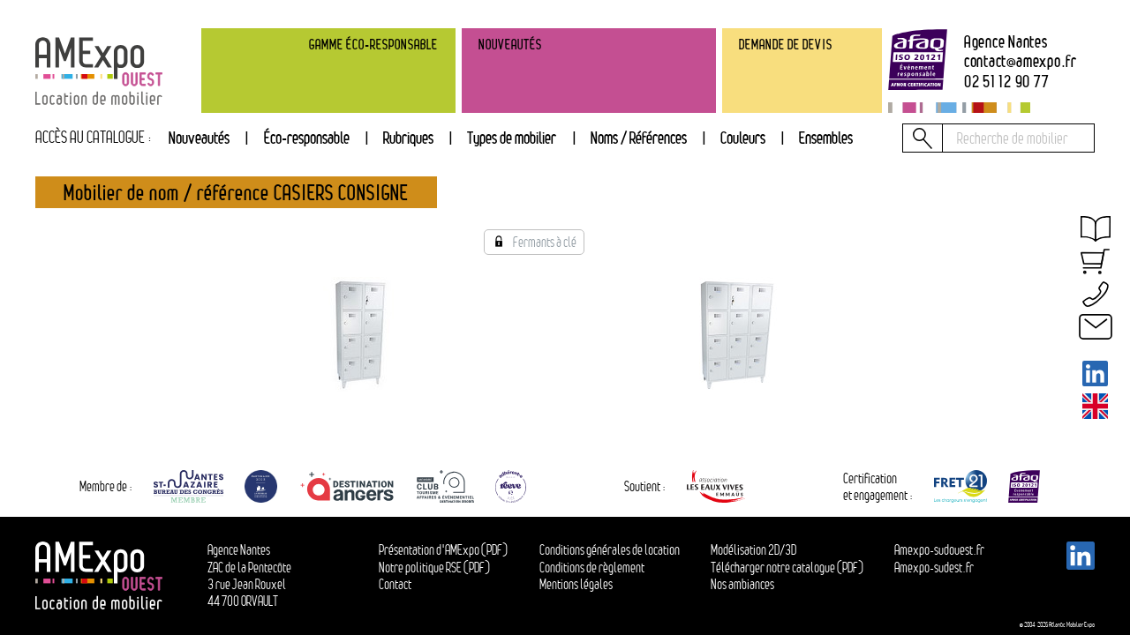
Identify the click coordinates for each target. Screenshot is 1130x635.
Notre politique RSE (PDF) (434, 567)
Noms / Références (639, 137)
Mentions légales (576, 584)
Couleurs (742, 137)
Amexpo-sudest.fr (934, 567)
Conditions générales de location (609, 550)
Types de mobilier (511, 137)
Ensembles (826, 137)
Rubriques (408, 137)
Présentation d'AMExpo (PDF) (443, 550)
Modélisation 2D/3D (753, 550)
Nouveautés (199, 137)
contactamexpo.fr (1020, 61)
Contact (395, 584)
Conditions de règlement (591, 567)
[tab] (408, 138)
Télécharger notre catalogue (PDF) (787, 567)
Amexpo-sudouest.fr (939, 550)
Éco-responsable (307, 137)
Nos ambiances (742, 584)
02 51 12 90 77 (1007, 81)
